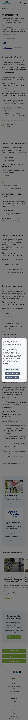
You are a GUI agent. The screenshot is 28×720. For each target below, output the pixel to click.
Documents (14, 716)
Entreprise (14, 701)
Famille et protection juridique (14, 686)
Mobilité (14, 681)
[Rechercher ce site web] (20, 2)
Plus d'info (5, 363)
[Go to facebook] (14, 671)
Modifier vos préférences (12, 369)
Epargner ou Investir (14, 691)
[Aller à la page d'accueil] (7, 3)
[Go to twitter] (20, 671)
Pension (14, 693)
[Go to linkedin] (17, 671)
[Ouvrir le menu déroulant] (24, 2)
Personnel (14, 703)
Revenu (14, 706)
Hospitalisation (14, 688)
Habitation (14, 683)
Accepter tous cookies (12, 373)
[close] (23, 341)
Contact (14, 713)
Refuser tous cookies (12, 377)
